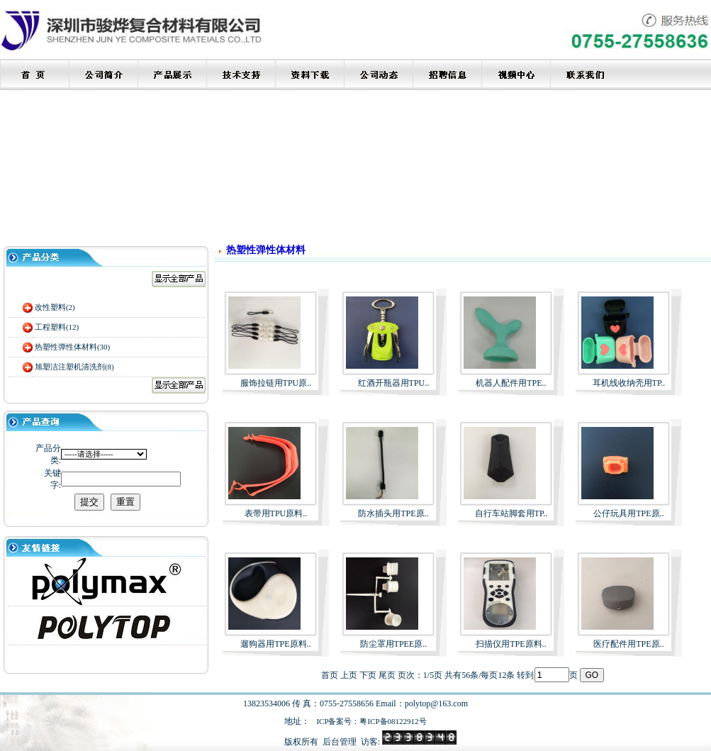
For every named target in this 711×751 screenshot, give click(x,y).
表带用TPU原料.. (276, 513)
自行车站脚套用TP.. (511, 513)
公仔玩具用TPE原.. (628, 513)
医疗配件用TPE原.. (628, 644)
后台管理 (340, 742)
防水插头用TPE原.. (393, 513)
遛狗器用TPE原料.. (275, 644)
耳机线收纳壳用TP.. (629, 383)
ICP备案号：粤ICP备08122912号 (371, 721)
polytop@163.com (436, 703)
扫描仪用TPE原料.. (511, 644)
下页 (367, 675)
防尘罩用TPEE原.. (393, 644)
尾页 (387, 675)
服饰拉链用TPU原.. (276, 383)
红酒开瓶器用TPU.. (394, 383)
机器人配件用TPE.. (511, 383)
